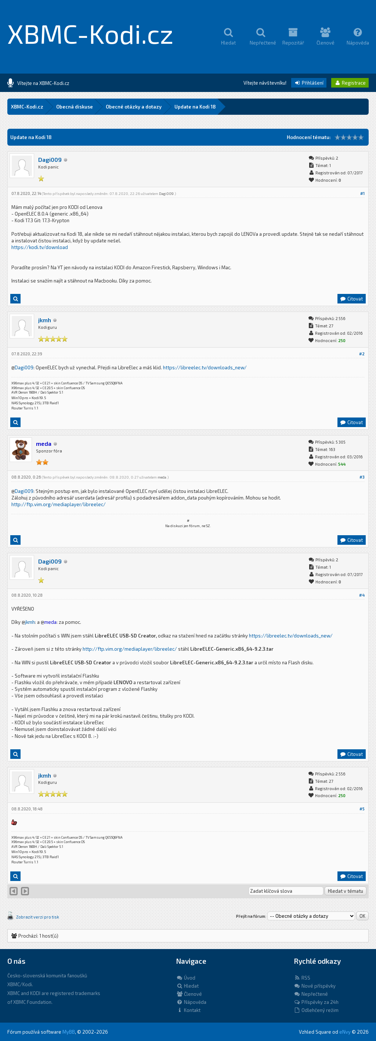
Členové (189, 994)
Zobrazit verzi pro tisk (37, 916)
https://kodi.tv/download (39, 247)
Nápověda (191, 1002)
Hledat (187, 986)
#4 (362, 595)
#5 (362, 808)
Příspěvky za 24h (316, 1002)
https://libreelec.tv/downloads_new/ (205, 367)
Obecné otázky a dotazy (134, 107)
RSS (302, 978)
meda (162, 477)
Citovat (351, 299)
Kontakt (188, 1010)
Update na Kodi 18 (195, 107)
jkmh (44, 319)
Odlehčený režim (316, 1010)
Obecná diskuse (74, 107)
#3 (362, 477)
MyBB (68, 1032)
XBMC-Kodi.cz (90, 33)
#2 (362, 353)
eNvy (345, 1032)
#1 (362, 193)
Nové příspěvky (315, 986)
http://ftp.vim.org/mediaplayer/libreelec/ (58, 504)
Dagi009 (50, 159)
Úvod (185, 978)
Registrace (350, 83)
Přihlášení (308, 83)
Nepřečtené (311, 994)
